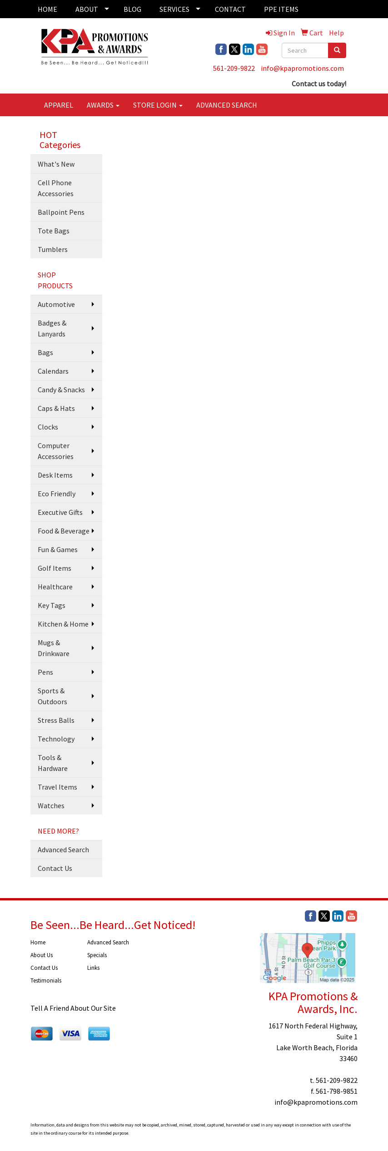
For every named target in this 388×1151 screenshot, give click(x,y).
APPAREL (58, 104)
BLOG (132, 9)
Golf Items (54, 568)
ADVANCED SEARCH (226, 104)
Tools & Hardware (53, 763)
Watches (51, 805)
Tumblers (53, 249)
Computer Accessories (56, 451)
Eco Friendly (56, 493)
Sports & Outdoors (52, 696)
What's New (56, 163)
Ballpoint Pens (61, 212)
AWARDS (103, 104)
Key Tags (51, 605)
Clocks (48, 426)
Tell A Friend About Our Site (73, 1008)
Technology (56, 738)
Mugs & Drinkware (54, 648)
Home (37, 942)
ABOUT (86, 9)
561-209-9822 (234, 68)
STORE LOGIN (158, 104)
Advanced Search (63, 849)
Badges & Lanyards (52, 328)
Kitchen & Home (63, 623)
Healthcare (55, 586)
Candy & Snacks (61, 389)
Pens (45, 672)
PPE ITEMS (281, 9)
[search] (337, 50)
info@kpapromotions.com (302, 68)
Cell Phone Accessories (56, 188)
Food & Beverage (64, 530)
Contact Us (55, 868)
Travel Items (57, 786)
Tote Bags (54, 230)
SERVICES (174, 9)
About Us (41, 955)
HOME (47, 9)
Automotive (56, 304)
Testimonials (45, 980)
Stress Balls (56, 720)
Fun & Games (58, 549)
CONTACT (230, 9)
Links (93, 968)
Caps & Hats (56, 408)
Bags (45, 352)
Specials (97, 955)
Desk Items (55, 474)
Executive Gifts (60, 512)
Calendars (53, 370)
